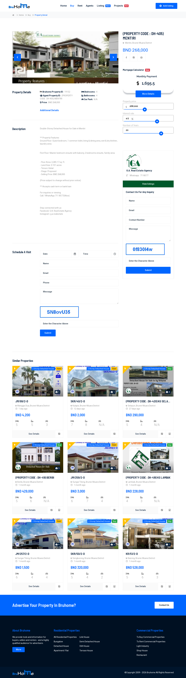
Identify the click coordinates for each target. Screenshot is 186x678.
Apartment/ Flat (61, 650)
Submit (148, 270)
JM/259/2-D (78, 477)
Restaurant (142, 654)
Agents (89, 5)
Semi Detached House (89, 641)
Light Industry (143, 645)
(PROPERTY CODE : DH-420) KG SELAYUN (149, 401)
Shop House (142, 650)
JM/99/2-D (21, 401)
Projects (121, 5)
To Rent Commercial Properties (151, 641)
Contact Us (164, 604)
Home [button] (63, 5)
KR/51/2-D (132, 553)
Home (21, 15)
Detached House (61, 645)
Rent (80, 5)
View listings (148, 184)
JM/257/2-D (22, 553)
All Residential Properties (65, 636)
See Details (34, 433)
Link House (84, 636)
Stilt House (84, 645)
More (18, 649)
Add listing (166, 6)
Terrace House (86, 650)
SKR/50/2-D (78, 553)
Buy (72, 5)
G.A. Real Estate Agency (139, 170)
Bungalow (58, 641)
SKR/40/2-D (78, 401)
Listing (104, 5)
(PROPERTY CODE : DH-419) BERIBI (34, 477)
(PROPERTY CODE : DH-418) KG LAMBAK (148, 477)
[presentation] (17, 57)
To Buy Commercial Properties (150, 636)
